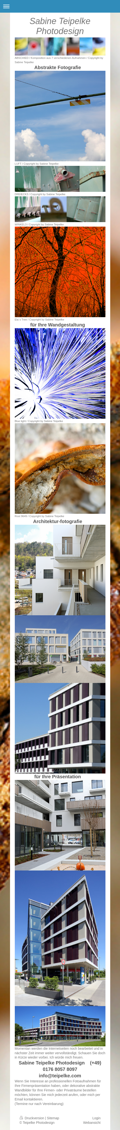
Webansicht (92, 1123)
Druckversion (32, 1118)
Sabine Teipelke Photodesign (60, 26)
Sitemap (53, 1118)
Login (96, 1118)
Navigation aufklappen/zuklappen (60, 6)
